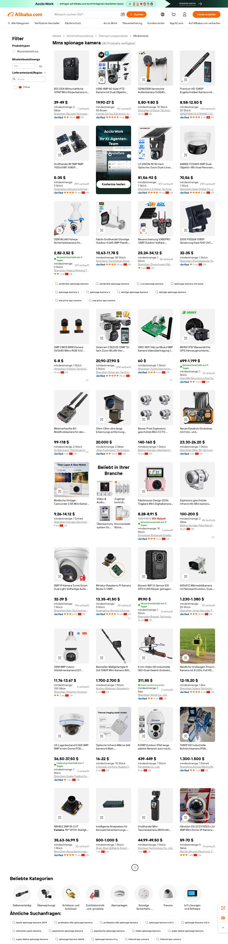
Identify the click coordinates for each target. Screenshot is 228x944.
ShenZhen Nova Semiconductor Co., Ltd (71, 851)
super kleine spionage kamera (185, 930)
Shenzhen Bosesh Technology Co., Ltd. (155, 616)
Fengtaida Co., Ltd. (149, 766)
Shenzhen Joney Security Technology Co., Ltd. (197, 610)
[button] (122, 14)
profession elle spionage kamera (73, 922)
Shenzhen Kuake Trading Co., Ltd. (71, 776)
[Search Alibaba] (85, 14)
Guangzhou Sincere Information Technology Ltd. (71, 189)
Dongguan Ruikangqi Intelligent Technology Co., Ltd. (155, 535)
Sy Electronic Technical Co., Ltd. (71, 450)
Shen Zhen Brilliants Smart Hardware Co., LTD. (113, 848)
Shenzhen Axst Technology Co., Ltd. (71, 610)
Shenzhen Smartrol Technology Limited (71, 691)
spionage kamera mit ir (159, 922)
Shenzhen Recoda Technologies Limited (71, 113)
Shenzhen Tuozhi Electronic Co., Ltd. (155, 368)
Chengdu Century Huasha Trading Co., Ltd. (113, 766)
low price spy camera (68, 300)
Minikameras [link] (140, 35)
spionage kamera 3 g (104, 939)
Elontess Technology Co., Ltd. (155, 848)
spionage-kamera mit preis (187, 283)
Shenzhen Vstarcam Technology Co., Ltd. (113, 372)
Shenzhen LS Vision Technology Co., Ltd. (155, 189)
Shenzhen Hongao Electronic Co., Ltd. (71, 521)
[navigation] (29, 452)
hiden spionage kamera (146, 930)
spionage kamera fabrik (69, 939)
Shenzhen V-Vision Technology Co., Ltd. (155, 110)
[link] (223, 908)
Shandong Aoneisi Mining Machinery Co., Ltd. (197, 766)
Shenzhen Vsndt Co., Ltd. (152, 694)
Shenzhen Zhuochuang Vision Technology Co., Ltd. (155, 264)
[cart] (174, 14)
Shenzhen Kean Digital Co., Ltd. (197, 189)
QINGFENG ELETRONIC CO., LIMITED (197, 113)
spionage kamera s (67, 292)
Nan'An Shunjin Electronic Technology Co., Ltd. (197, 851)
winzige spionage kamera (132, 292)
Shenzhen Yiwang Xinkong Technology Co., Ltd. (71, 270)
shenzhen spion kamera (26, 930)
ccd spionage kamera (150, 283)
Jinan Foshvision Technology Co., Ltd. (113, 450)
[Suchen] (136, 14)
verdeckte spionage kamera (72, 283)
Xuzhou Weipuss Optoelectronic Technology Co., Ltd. (113, 688)
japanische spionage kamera (66, 930)
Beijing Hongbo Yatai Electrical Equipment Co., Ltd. (155, 450)
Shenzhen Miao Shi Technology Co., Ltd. (197, 450)
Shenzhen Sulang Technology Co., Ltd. (197, 688)
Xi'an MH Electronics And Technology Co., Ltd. (197, 378)
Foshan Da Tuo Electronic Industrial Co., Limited (113, 113)
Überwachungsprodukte (113, 35)
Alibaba (56, 35)
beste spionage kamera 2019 (29, 922)
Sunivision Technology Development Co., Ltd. (113, 260)
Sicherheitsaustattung (80, 35)
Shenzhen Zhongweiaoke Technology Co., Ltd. (197, 260)
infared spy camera (137, 939)
